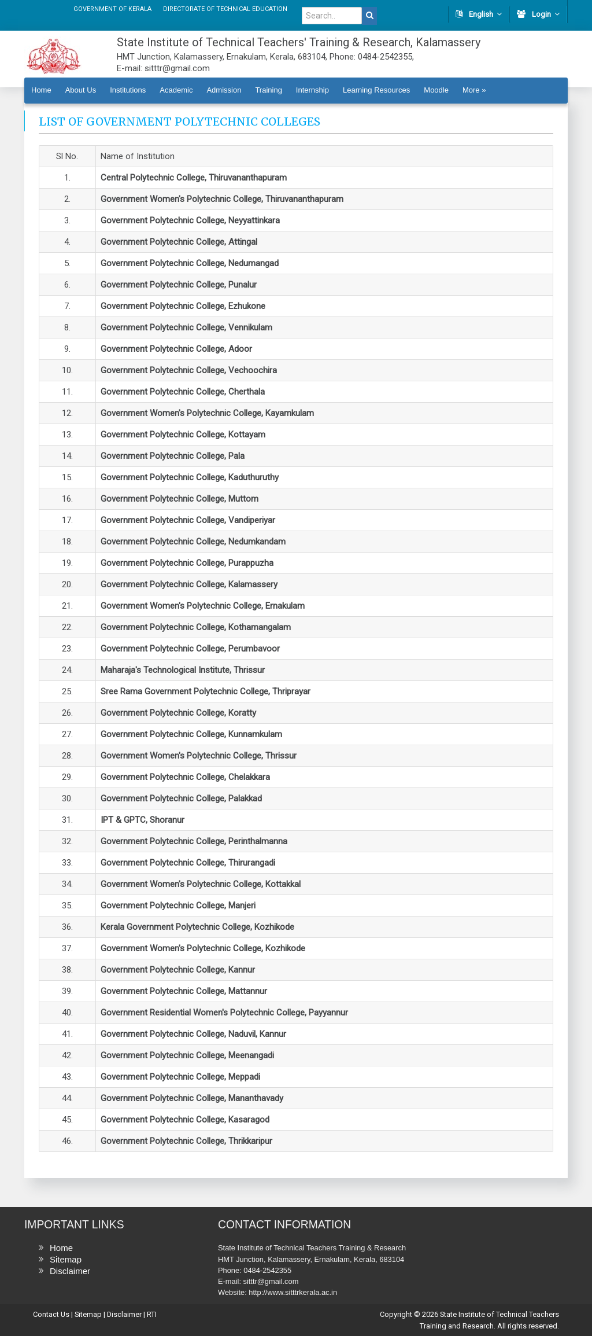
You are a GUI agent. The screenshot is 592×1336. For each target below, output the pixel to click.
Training (268, 90)
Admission (223, 90)
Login (538, 14)
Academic (176, 90)
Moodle (436, 90)
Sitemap (66, 1259)
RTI (152, 1314)
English (479, 14)
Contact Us (51, 1314)
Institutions (128, 90)
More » (474, 90)
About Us (80, 90)
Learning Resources (376, 90)
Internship (312, 90)
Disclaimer (70, 1271)
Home (41, 90)
